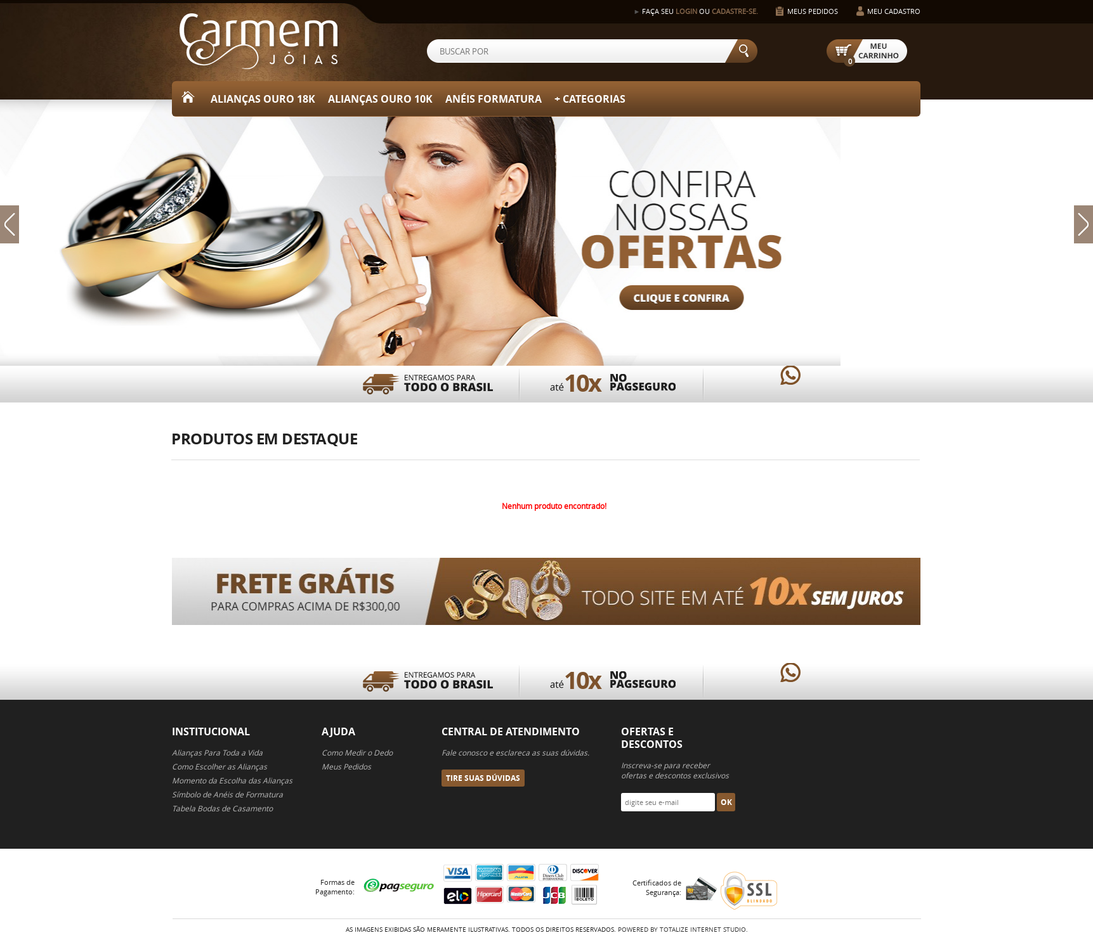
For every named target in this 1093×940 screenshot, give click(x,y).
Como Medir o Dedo (357, 752)
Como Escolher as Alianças (219, 766)
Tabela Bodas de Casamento (222, 808)
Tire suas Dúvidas (483, 778)
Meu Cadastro (893, 11)
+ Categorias (589, 99)
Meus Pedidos (812, 11)
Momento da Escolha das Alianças (232, 780)
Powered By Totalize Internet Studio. (683, 929)
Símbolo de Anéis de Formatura (227, 794)
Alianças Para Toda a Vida (217, 752)
